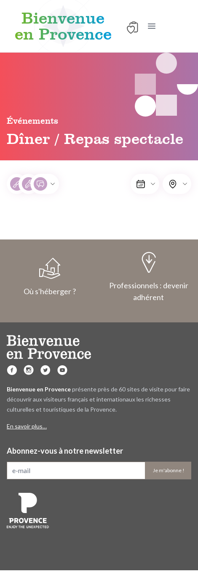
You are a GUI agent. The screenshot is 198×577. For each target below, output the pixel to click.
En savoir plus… (27, 426)
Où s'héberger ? (49, 277)
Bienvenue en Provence (63, 26)
